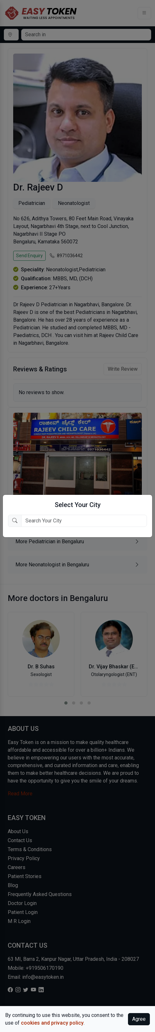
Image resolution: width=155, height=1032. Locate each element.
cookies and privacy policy (52, 1023)
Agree (139, 1019)
